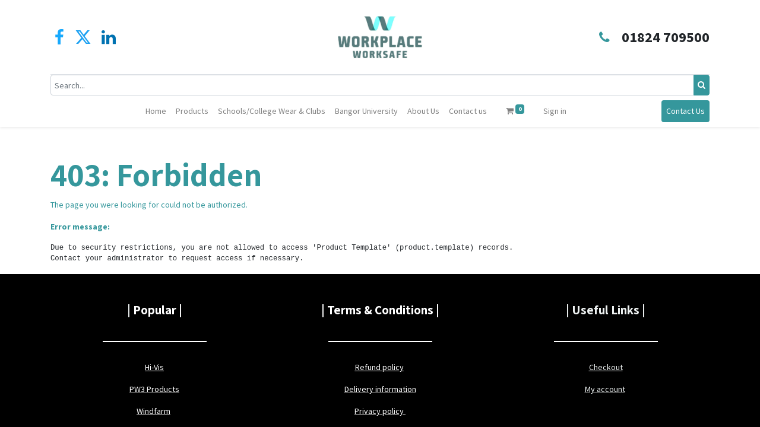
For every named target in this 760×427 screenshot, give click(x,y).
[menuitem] (156, 111)
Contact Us (685, 111)
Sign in (554, 111)
